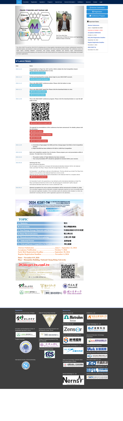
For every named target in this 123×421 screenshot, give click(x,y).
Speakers (42, 2)
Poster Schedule (35, 137)
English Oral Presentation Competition (41, 134)
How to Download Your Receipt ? (40, 79)
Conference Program (97, 16)
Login (101, 2)
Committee (26, 2)
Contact (95, 2)
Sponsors (88, 2)
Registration (34, 2)
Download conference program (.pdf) (41, 123)
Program (50, 2)
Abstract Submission (97, 7)
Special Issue (58, 2)
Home (19, 2)
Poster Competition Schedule (39, 141)
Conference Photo (36, 85)
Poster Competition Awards (38, 91)
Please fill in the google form (38, 177)
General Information (69, 2)
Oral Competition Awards (38, 73)
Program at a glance (36, 131)
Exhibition (81, 2)
